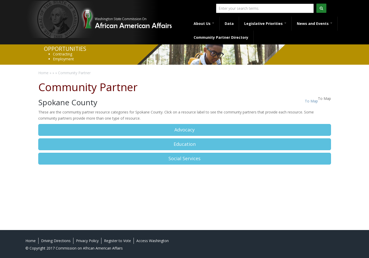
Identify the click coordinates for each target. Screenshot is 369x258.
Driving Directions (56, 240)
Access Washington (152, 240)
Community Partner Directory (221, 37)
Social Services (184, 158)
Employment (63, 58)
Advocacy (184, 130)
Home (43, 72)
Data (229, 23)
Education (185, 144)
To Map (311, 101)
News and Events (314, 23)
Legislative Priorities (265, 23)
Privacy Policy (87, 240)
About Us (204, 23)
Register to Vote (117, 240)
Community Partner (74, 72)
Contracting (62, 54)
